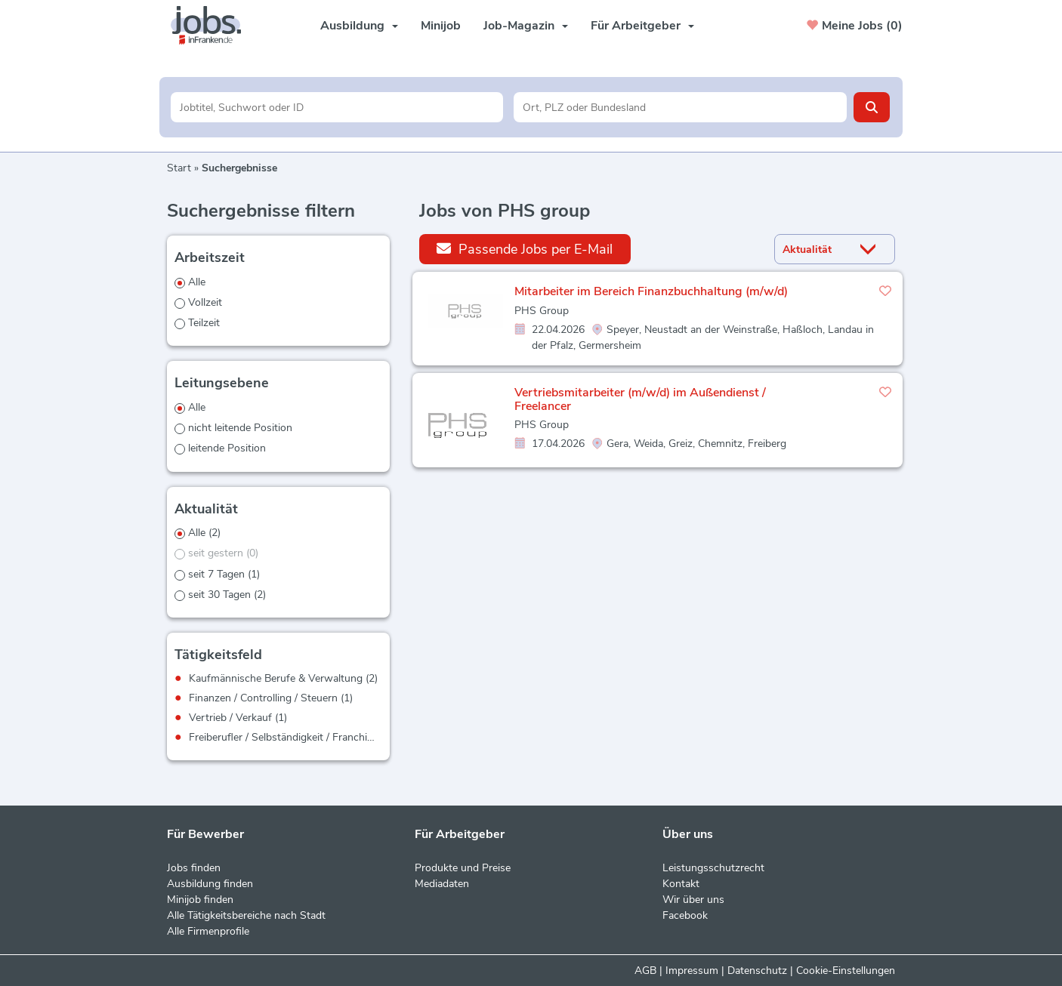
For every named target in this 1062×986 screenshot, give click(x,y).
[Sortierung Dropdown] (872, 249)
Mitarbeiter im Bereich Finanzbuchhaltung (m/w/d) (651, 291)
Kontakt (680, 884)
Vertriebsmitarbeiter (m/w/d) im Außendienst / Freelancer (640, 399)
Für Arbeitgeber (642, 25)
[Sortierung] (816, 249)
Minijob (441, 25)
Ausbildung (359, 25)
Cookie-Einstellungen (845, 970)
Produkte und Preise (463, 868)
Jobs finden (194, 868)
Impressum (691, 970)
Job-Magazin (525, 25)
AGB (645, 970)
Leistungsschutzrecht (713, 868)
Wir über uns (693, 899)
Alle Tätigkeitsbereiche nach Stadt (246, 915)
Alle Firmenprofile (208, 931)
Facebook (685, 915)
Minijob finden (200, 899)
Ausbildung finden (210, 884)
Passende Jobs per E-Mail (525, 248)
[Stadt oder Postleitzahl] (680, 107)
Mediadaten (442, 884)
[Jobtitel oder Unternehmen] (337, 107)
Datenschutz (757, 970)
